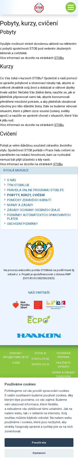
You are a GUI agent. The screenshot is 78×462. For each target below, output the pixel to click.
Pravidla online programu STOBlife (35, 190)
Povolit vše (39, 442)
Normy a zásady (20, 205)
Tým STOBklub (18, 185)
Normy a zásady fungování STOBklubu (63, 376)
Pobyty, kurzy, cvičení (26, 195)
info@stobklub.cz (16, 357)
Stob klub (39, 7)
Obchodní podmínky (22, 224)
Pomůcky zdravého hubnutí (29, 200)
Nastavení (39, 453)
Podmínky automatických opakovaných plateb (39, 217)
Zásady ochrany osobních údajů (33, 210)
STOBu (59, 58)
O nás (11, 180)
